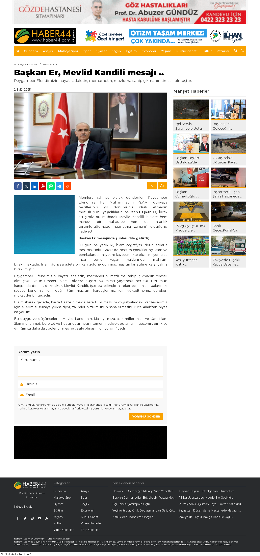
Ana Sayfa (20, 64)
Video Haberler (91, 523)
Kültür (57, 523)
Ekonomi (87, 510)
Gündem (34, 64)
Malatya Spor (62, 497)
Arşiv (29, 506)
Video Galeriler (63, 530)
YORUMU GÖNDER (146, 416)
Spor (84, 497)
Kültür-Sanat (50, 64)
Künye (18, 506)
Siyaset (58, 504)
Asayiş (85, 491)
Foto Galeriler (90, 530)
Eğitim (58, 510)
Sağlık (85, 504)
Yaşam (58, 517)
